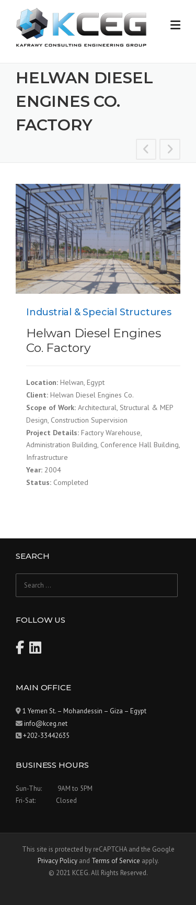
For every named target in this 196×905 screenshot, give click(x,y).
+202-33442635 (46, 735)
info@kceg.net (45, 723)
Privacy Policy (57, 860)
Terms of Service (115, 860)
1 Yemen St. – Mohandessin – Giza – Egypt (84, 711)
